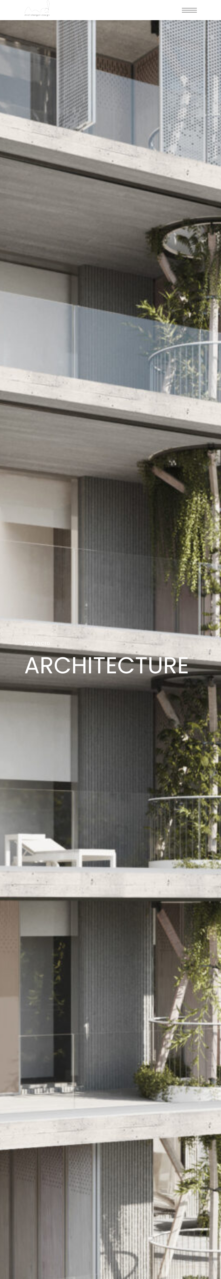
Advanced (37, 644)
